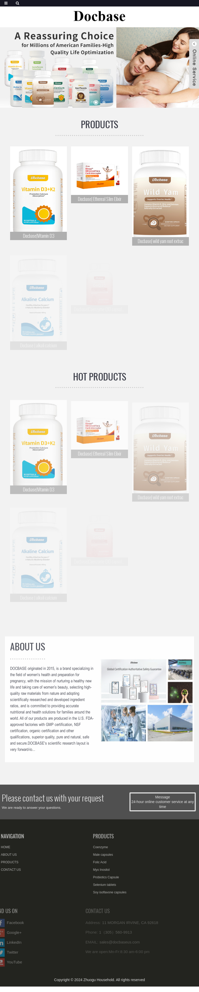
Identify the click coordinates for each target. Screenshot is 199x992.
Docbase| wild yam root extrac (160, 243)
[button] (96, 102)
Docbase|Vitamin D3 (38, 236)
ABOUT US (27, 650)
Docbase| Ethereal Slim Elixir (99, 199)
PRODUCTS (99, 124)
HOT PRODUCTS (99, 376)
